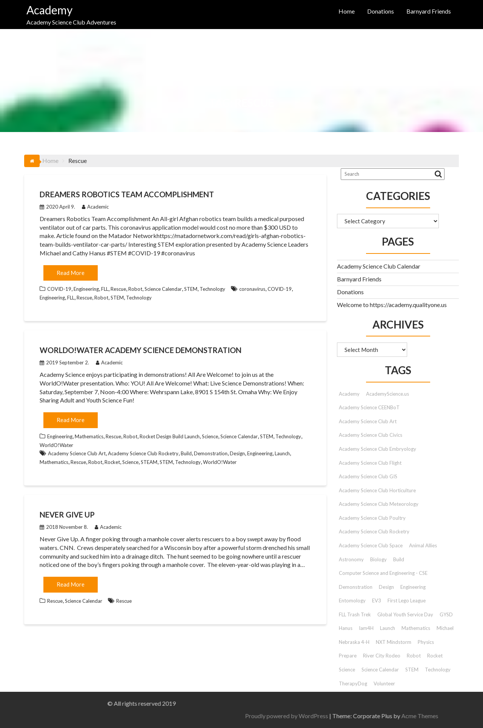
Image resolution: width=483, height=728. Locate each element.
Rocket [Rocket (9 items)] (435, 656)
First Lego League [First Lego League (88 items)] (407, 600)
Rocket (112, 462)
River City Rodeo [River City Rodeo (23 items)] (381, 656)
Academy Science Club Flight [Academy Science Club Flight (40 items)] (370, 463)
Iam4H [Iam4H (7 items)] (366, 628)
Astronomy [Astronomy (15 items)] (351, 559)
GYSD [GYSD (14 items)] (446, 614)
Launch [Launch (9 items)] (387, 628)
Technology (212, 289)
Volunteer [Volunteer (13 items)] (384, 683)
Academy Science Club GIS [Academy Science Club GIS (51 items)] (368, 476)
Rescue (118, 289)
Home (346, 11)
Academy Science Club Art (77, 453)
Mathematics (89, 436)
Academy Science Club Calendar (378, 266)
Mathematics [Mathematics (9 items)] (415, 628)
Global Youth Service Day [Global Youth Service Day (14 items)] (405, 614)
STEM (190, 289)
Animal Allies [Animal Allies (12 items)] (423, 545)
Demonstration (211, 453)
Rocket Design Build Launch (170, 436)
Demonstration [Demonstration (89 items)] (355, 587)
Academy (49, 10)
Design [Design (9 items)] (386, 587)
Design (237, 453)
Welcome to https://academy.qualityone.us (392, 304)
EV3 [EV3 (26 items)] (376, 600)
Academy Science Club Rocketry (143, 453)
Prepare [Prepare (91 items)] (348, 656)
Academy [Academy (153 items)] (349, 394)
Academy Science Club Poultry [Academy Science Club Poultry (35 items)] (372, 518)
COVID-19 (59, 289)
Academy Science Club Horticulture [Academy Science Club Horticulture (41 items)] (377, 490)
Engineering (86, 289)
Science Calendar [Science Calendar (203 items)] (380, 670)
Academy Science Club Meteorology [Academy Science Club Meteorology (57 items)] (378, 504)
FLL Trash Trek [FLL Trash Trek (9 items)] (355, 614)
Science (210, 436)
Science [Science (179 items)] (347, 670)
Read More (71, 272)
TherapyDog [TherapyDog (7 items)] (353, 683)
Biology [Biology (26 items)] (378, 559)
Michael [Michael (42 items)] (445, 628)
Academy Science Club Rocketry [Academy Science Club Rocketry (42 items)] (374, 531)
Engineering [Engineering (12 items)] (413, 587)
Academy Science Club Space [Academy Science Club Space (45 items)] (371, 545)
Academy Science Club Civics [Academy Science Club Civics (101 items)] (370, 435)
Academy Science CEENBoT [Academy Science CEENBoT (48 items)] (369, 407)
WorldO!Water (56, 445)
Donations (380, 11)
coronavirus (252, 289)
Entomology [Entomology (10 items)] (352, 600)
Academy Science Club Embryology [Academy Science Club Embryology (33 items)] (377, 449)
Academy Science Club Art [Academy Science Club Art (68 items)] (368, 421)
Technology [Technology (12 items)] (438, 670)
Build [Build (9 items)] (398, 559)
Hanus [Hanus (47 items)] (345, 628)
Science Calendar (163, 289)
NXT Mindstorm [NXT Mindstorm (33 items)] (393, 642)
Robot (135, 289)
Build (186, 453)
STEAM (149, 462)
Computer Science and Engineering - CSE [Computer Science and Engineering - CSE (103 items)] (383, 573)
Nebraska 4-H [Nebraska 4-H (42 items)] (354, 642)
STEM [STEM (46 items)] (411, 670)
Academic (95, 207)
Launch (282, 453)
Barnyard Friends (428, 11)
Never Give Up (67, 514)
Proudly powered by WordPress (425, 715)
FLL (104, 289)
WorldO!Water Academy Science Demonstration (141, 350)
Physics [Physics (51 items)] (426, 642)
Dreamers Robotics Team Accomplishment (127, 194)
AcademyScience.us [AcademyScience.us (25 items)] (387, 394)
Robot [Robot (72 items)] (414, 656)
